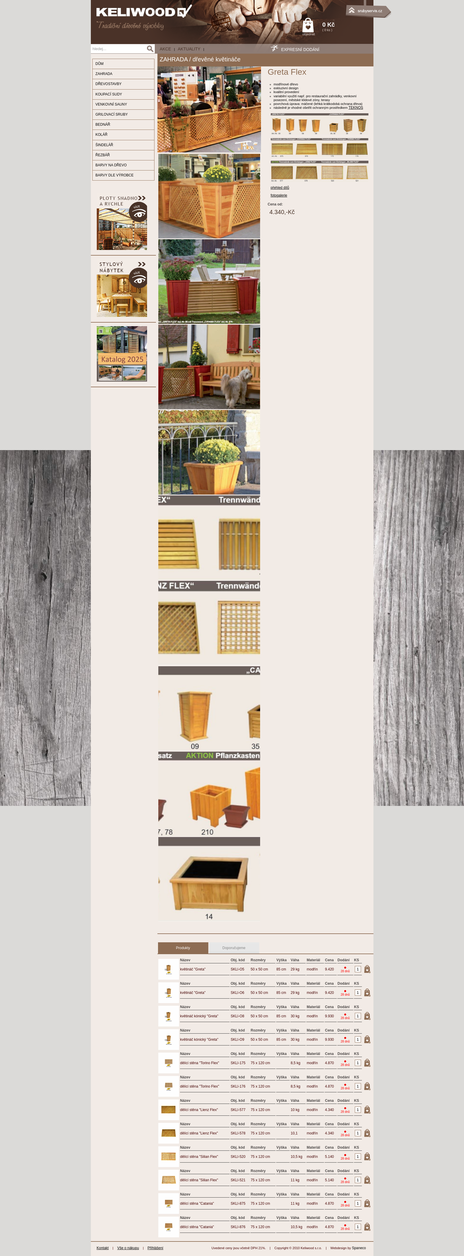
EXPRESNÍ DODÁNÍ (300, 49)
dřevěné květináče (217, 59)
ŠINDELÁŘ (104, 145)
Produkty (183, 948)
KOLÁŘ (102, 135)
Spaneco (359, 1248)
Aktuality (189, 49)
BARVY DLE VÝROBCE (115, 175)
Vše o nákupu (128, 1248)
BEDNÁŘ (103, 124)
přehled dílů (280, 188)
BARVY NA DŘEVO (111, 165)
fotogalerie (279, 195)
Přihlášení (155, 1248)
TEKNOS (356, 108)
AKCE (165, 49)
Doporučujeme (233, 948)
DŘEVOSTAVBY (109, 84)
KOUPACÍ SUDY (109, 94)
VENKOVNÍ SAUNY (111, 104)
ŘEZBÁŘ (103, 155)
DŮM (100, 64)
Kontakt (103, 1248)
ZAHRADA (104, 74)
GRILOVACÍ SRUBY (112, 114)
